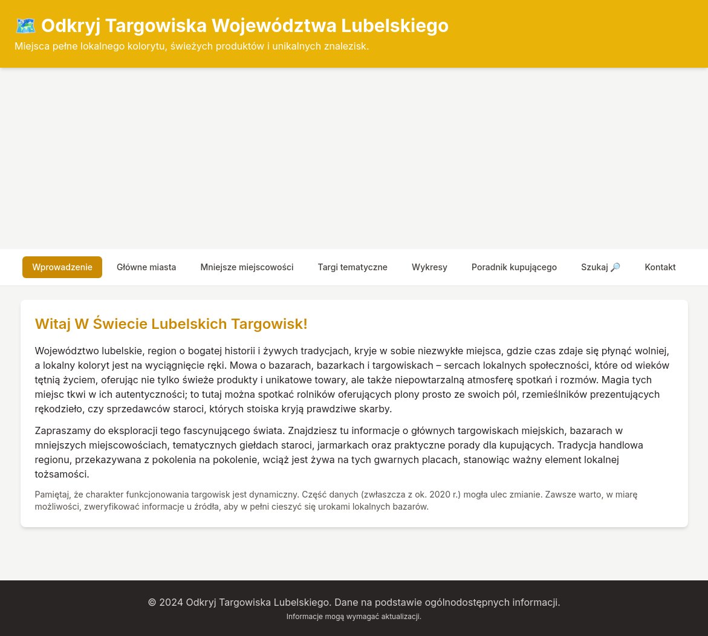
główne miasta (146, 267)
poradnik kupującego (514, 267)
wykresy (429, 267)
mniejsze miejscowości (246, 267)
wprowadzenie (62, 267)
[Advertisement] (354, 158)
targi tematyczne (353, 267)
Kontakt (660, 267)
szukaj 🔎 (600, 267)
